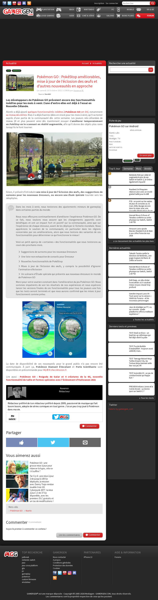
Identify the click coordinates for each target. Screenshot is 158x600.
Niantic (29, 510)
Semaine (128, 168)
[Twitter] (9, 3)
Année (147, 168)
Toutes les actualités (144, 319)
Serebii (48, 94)
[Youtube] (14, 3)
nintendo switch (28, 560)
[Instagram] (19, 3)
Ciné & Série (88, 15)
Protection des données (63, 565)
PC (113, 9)
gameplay (26, 574)
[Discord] (24, 3)
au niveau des (16, 114)
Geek (71, 15)
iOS (8, 71)
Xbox (71, 9)
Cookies (56, 568)
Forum (150, 15)
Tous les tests (147, 398)
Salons (110, 15)
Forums (118, 557)
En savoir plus (145, 155)
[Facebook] (4, 3)
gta (23, 568)
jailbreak (25, 557)
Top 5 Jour (114, 168)
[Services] (29, 3)
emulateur (26, 582)
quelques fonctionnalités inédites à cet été (58, 111)
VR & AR (150, 9)
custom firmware (29, 579)
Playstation (48, 9)
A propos (56, 560)
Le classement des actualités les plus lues (134, 241)
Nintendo (89, 9)
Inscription (99, 3)
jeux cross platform (30, 565)
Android (16, 71)
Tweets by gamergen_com (120, 409)
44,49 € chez (49, 369)
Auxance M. (78, 90)
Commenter (91, 425)
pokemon (26, 576)
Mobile (130, 9)
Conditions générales (62, 562)
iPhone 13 (88, 557)
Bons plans (128, 15)
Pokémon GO (16, 510)
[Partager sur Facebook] (21, 443)
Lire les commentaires (69, 534)
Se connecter (112, 3)
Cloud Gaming (47, 15)
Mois (138, 168)
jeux (23, 562)
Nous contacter (59, 557)
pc (23, 571)
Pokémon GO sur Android (123, 126)
